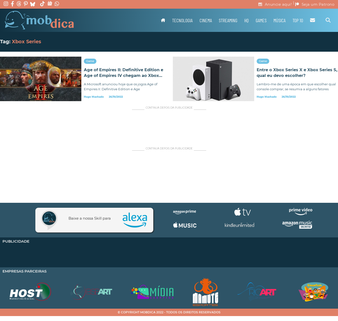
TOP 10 (298, 20)
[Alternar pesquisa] (328, 20)
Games (261, 20)
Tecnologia (182, 20)
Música (279, 20)
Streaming (228, 20)
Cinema (206, 20)
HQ (246, 20)
